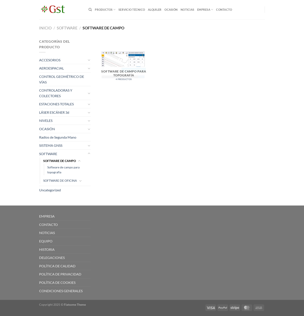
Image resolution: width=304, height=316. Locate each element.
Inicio (45, 28)
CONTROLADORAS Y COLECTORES (55, 93)
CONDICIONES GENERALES (61, 291)
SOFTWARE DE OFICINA (60, 180)
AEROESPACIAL (51, 68)
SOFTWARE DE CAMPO (59, 161)
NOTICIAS (187, 9)
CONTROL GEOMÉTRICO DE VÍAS (61, 79)
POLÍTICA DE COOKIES (57, 282)
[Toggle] (89, 59)
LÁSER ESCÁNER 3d (54, 112)
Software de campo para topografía (63, 169)
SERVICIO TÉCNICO (131, 9)
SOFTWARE (67, 28)
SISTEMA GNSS (50, 145)
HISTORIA (47, 249)
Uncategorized (50, 190)
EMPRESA (205, 10)
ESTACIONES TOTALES (56, 104)
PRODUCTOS (105, 10)
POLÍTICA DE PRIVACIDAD (60, 274)
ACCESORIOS (49, 60)
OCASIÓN (171, 9)
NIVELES (45, 120)
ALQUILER (154, 9)
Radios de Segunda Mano (57, 137)
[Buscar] (90, 10)
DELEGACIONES (52, 258)
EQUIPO (45, 241)
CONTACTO (224, 9)
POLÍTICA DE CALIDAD (57, 266)
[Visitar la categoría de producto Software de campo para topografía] (123, 65)
